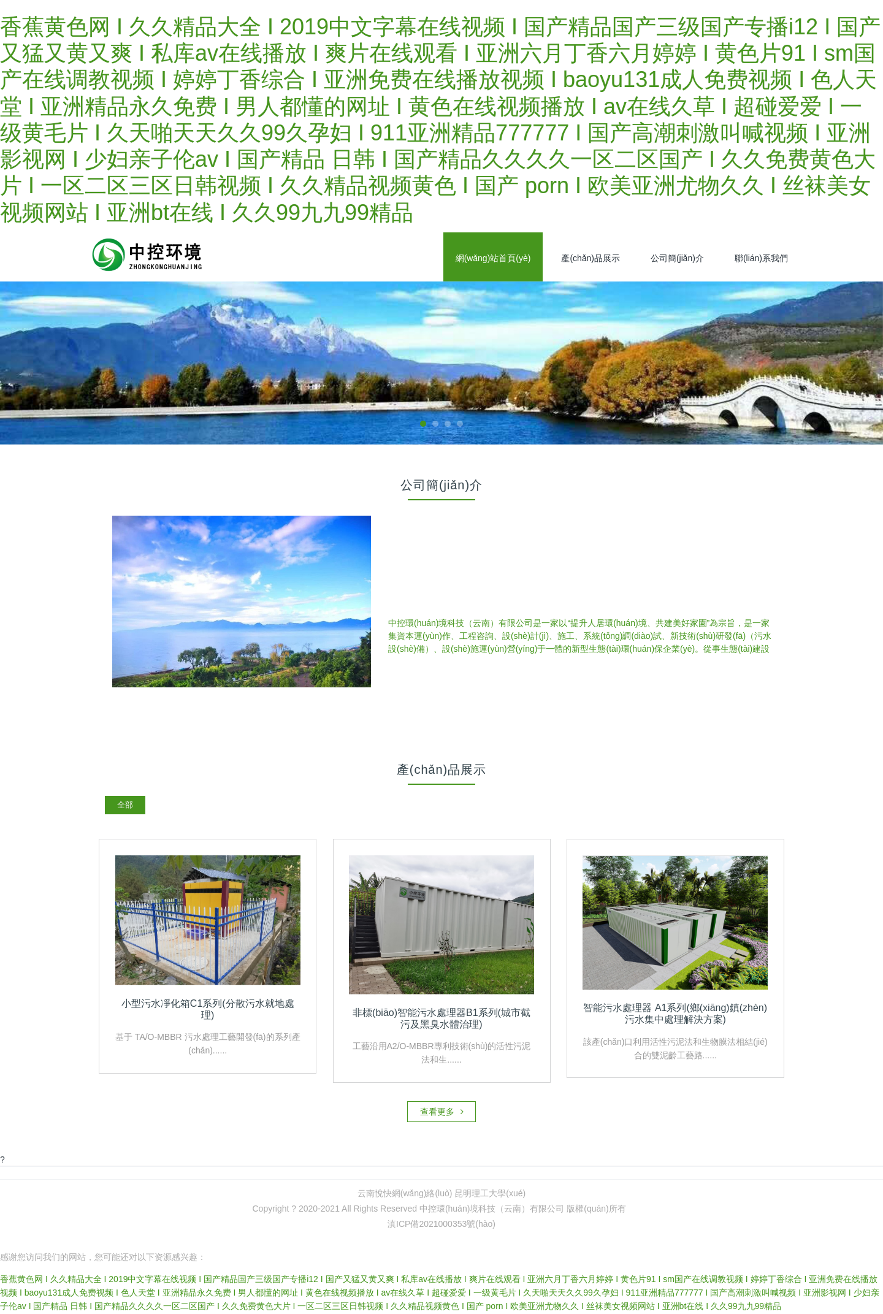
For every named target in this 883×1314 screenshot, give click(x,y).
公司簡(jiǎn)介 (677, 258)
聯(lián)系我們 (761, 258)
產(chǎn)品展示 (590, 258)
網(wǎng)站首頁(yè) (493, 258)
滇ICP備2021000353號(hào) (441, 1225)
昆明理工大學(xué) (490, 1194)
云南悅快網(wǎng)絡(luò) (405, 1194)
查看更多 (442, 1113)
